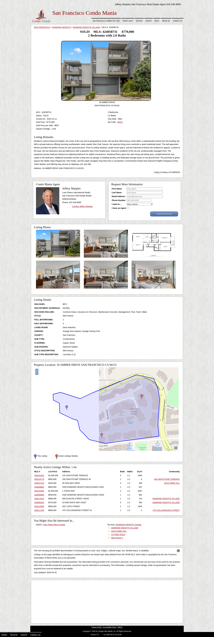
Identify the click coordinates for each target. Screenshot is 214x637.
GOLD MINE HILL (172, 483)
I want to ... (117, 204)
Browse (139, 20)
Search (149, 20)
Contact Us (177, 20)
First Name (117, 189)
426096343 (39, 502)
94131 (120, 122)
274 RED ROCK (118, 534)
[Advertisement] (107, 600)
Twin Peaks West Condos (54, 525)
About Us (166, 20)
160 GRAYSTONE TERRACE (167, 479)
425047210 (39, 483)
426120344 (39, 491)
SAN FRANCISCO (42, 27)
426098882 (39, 487)
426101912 (39, 475)
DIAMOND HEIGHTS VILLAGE (86, 27)
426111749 (39, 510)
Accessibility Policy (110, 627)
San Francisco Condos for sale (106, 20)
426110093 (39, 506)
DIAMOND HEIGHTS (61, 27)
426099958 (39, 495)
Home (4, 634)
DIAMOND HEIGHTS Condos (128, 525)
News (156, 20)
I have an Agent (119, 208)
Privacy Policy (97, 627)
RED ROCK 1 (117, 538)
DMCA (120, 627)
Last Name (117, 192)
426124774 (39, 479)
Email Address (118, 196)
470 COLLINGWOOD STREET (166, 510)
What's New (128, 20)
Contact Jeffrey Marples (82, 206)
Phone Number (119, 200)
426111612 (39, 498)
